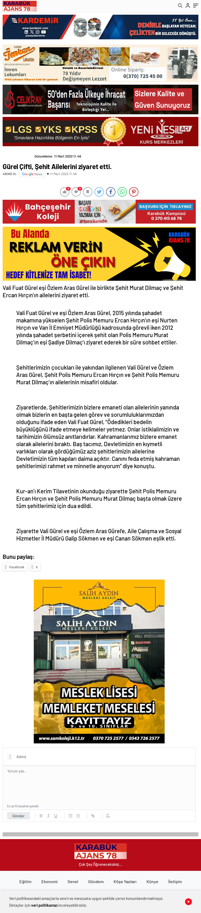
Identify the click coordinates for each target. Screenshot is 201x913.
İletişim (175, 881)
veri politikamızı (44, 905)
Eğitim (25, 881)
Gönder (18, 815)
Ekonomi (49, 881)
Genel (73, 881)
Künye (152, 881)
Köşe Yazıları (125, 881)
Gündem (96, 881)
